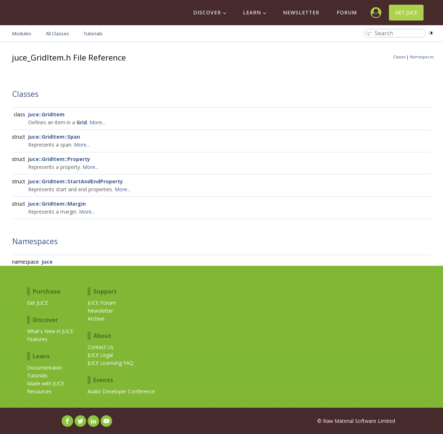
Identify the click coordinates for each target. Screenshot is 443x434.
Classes (399, 56)
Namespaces (422, 56)
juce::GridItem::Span (54, 136)
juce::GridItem (46, 114)
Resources (39, 391)
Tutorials (37, 375)
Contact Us (101, 347)
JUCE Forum (102, 302)
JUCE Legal (100, 355)
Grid (81, 122)
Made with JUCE (45, 383)
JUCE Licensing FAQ (110, 362)
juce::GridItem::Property (59, 159)
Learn (252, 12)
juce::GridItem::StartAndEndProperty (75, 181)
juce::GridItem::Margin (57, 203)
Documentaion (44, 367)
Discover (207, 12)
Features (37, 339)
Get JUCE (406, 12)
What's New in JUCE (50, 331)
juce (47, 261)
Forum (347, 12)
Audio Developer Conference (121, 391)
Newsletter (301, 12)
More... (97, 122)
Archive (96, 318)
